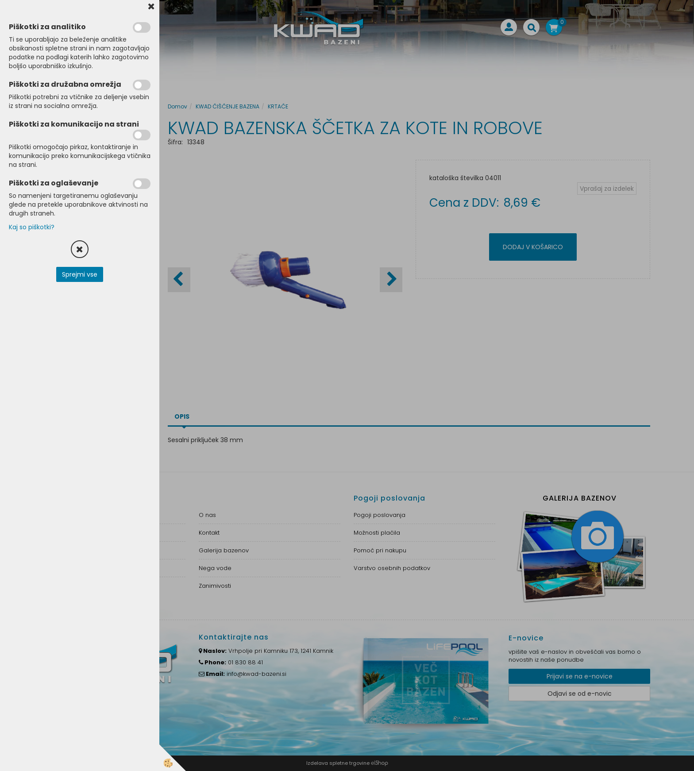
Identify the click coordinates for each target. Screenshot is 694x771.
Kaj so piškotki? (31, 227)
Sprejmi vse (79, 274)
